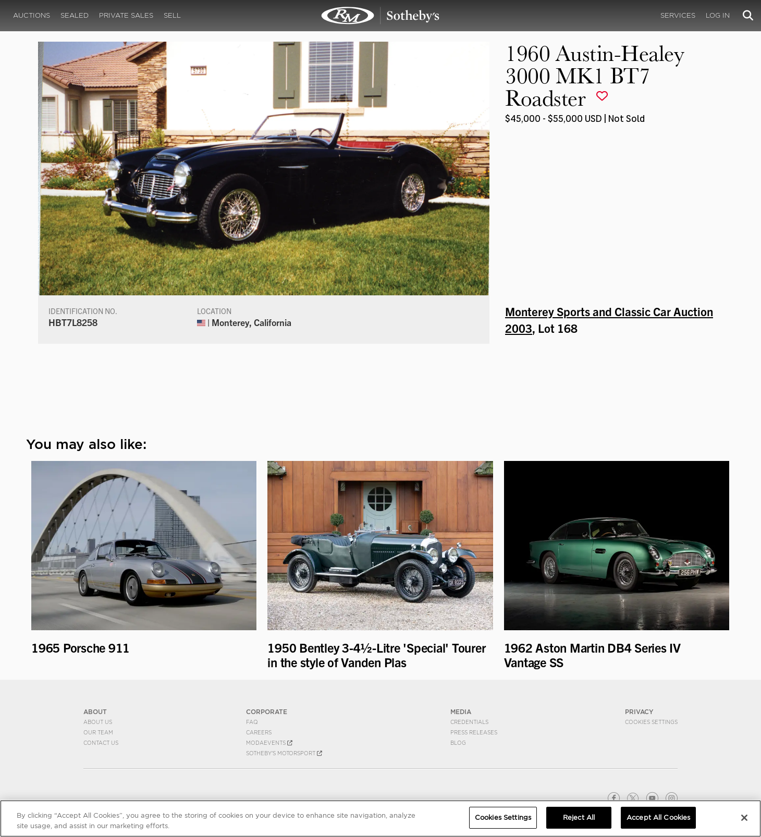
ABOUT (95, 712)
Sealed (74, 15)
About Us (97, 722)
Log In (718, 15)
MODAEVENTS (269, 743)
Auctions (31, 15)
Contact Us (100, 743)
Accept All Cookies (658, 817)
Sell (172, 15)
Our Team (98, 732)
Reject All (579, 817)
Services (677, 15)
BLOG (458, 743)
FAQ (252, 722)
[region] (380, 818)
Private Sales (126, 15)
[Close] (744, 817)
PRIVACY (639, 712)
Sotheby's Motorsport (284, 753)
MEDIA (460, 712)
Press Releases (473, 732)
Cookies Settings (651, 722)
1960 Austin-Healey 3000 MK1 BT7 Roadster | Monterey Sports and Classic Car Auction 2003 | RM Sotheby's (380, 16)
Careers (259, 732)
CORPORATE (266, 712)
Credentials (469, 722)
